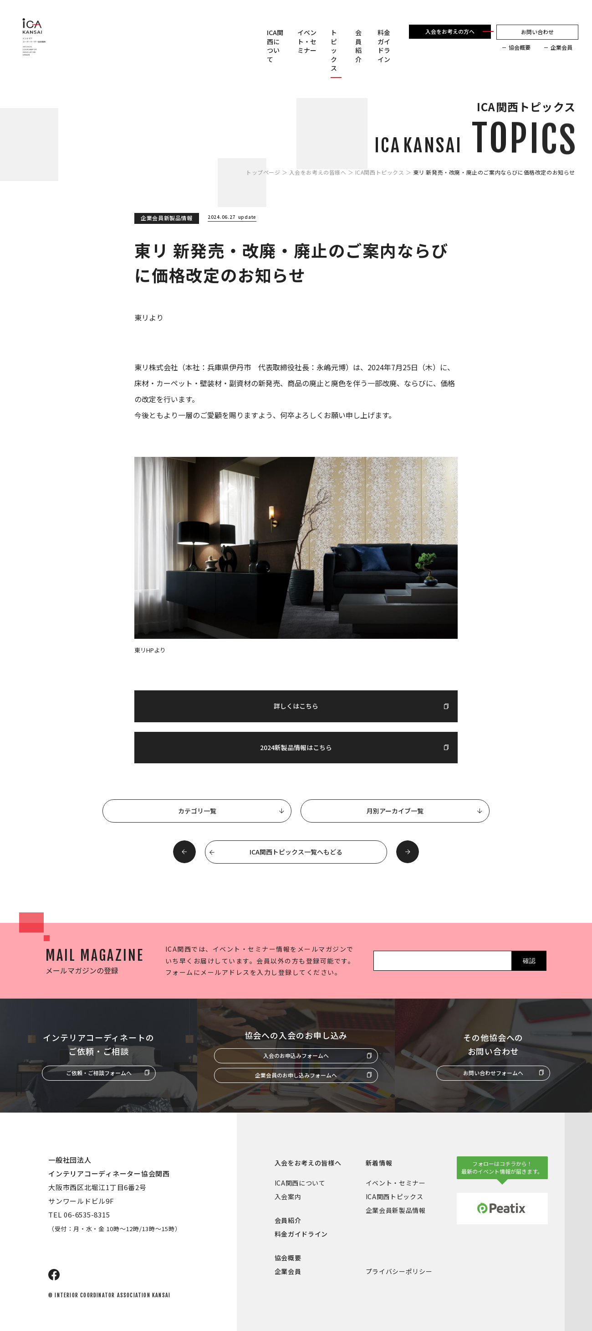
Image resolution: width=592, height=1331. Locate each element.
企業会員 (561, 47)
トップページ (263, 172)
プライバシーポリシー (399, 1271)
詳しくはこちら (296, 705)
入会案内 (288, 1196)
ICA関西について (275, 46)
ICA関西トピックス (379, 172)
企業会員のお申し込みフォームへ (296, 1075)
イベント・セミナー (306, 41)
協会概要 (520, 47)
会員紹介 (358, 46)
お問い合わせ (537, 32)
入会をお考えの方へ (450, 31)
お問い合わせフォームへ (493, 1073)
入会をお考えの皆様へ (318, 172)
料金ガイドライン (384, 46)
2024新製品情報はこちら (296, 747)
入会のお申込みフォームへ (296, 1055)
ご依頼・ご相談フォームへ (99, 1073)
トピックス (334, 50)
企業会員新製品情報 (396, 1210)
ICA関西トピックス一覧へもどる (296, 851)
